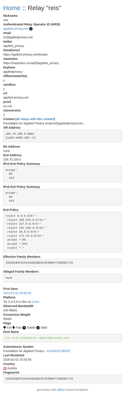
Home (12, 7)
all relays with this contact (35, 119)
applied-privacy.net (15, 28)
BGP (66, 351)
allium (61, 389)
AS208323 (54, 351)
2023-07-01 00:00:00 (17, 293)
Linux (35, 301)
